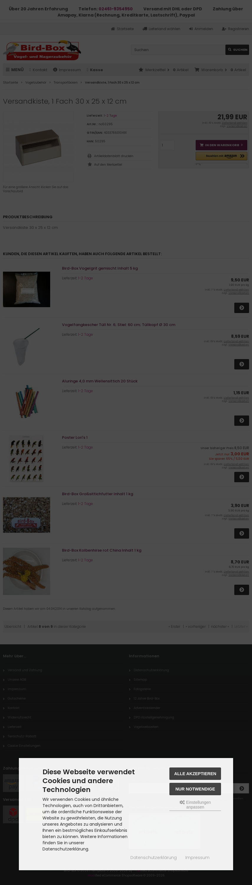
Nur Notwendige (195, 789)
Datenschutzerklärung (153, 857)
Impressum (197, 857)
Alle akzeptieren (195, 773)
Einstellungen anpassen (195, 804)
